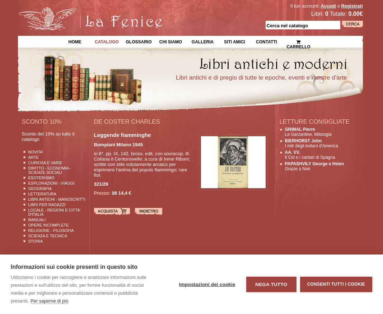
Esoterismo (41, 178)
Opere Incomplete (48, 225)
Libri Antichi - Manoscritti (57, 199)
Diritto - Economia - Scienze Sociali (49, 170)
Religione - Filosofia (51, 230)
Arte (33, 157)
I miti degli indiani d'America (311, 143)
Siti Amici (234, 41)
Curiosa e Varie (45, 163)
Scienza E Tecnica (47, 236)
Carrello (298, 41)
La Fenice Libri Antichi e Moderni (80, 11)
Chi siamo (170, 41)
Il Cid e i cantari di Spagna (310, 155)
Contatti (266, 41)
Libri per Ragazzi (47, 205)
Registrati (352, 6)
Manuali (37, 220)
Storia (35, 241)
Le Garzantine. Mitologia (308, 132)
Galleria (203, 41)
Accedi (328, 6)
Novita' (35, 152)
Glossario (138, 41)
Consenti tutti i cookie (336, 284)
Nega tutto (271, 284)
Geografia (40, 188)
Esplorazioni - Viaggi (51, 183)
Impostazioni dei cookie (207, 284)
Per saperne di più (50, 301)
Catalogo (107, 41)
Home (75, 41)
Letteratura (42, 194)
